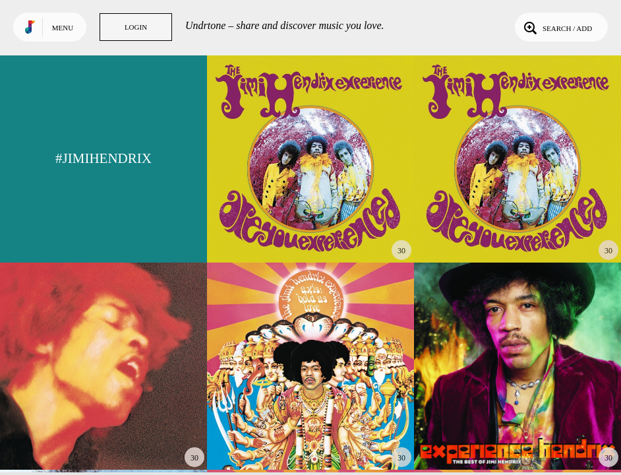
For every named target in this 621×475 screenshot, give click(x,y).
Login (136, 27)
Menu (62, 28)
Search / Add (556, 27)
